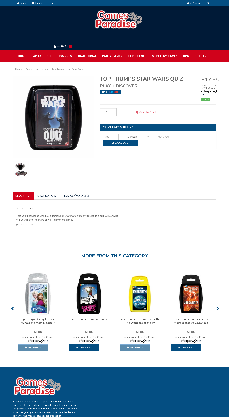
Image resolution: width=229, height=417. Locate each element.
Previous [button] (12, 291)
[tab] (24, 179)
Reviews (76, 179)
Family (36, 39)
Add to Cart (142, 95)
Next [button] (217, 291)
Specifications (47, 179)
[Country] (134, 120)
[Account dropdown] (194, 3)
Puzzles (65, 39)
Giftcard (201, 39)
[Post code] (163, 120)
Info (203, 77)
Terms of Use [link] (188, 376)
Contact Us (39, 3)
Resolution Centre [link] (110, 391)
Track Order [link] (106, 384)
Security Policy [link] (189, 399)
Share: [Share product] (110, 75)
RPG (186, 39)
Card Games (137, 39)
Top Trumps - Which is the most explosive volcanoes (191, 304)
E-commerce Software (157, 411)
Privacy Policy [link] (189, 384)
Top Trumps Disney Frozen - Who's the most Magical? (38, 304)
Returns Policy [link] (189, 391)
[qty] (110, 120)
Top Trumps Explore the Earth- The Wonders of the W (140, 304)
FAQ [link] (142, 384)
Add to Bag (33, 330)
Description (23, 179)
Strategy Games (165, 39)
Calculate (197, 119)
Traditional (87, 39)
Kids (50, 39)
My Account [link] (106, 376)
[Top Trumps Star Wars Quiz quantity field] (107, 95)
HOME (22, 39)
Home (21, 3)
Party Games (112, 39)
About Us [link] (145, 376)
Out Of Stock (84, 330)
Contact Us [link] (146, 391)
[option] (38, 296)
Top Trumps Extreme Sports (89, 302)
